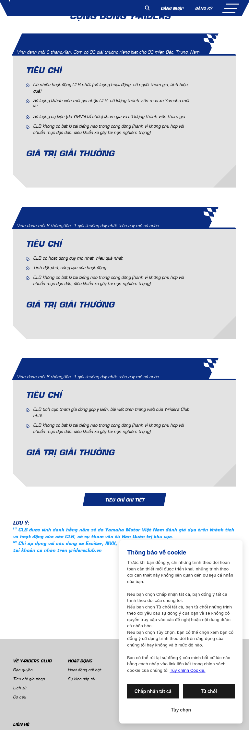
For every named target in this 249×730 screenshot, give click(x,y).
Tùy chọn (181, 709)
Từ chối (209, 691)
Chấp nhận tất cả (153, 691)
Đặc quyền (22, 669)
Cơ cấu (19, 696)
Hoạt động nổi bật (84, 669)
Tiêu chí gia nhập (29, 678)
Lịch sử (19, 687)
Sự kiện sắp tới (81, 678)
